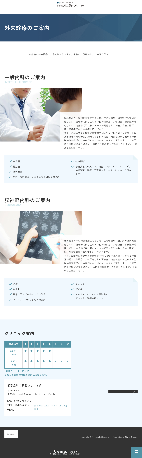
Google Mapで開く (123, 392)
